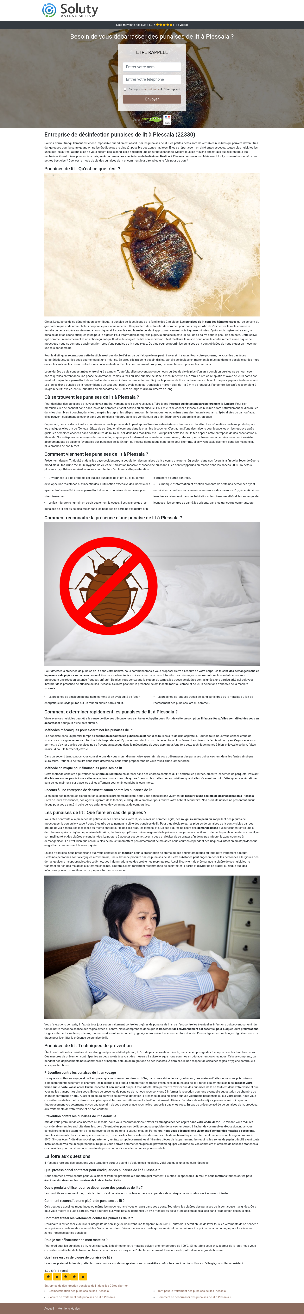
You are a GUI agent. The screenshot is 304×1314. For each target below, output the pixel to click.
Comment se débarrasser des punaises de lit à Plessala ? (194, 1297)
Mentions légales (69, 1308)
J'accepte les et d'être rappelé (154, 89)
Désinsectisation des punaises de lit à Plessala (78, 1291)
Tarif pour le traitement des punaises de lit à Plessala (192, 1291)
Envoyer (152, 99)
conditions (152, 89)
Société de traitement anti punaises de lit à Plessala (81, 1297)
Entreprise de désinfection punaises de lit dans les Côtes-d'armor (86, 1285)
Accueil (49, 1308)
